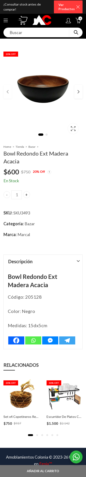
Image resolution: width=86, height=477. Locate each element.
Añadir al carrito (43, 471)
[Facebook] (16, 340)
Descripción (20, 261)
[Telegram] (67, 340)
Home (7, 146)
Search (76, 32)
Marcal (23, 234)
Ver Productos (66, 7)
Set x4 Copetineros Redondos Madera (30, 417)
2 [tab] (46, 134)
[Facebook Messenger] (50, 340)
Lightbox (73, 128)
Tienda (20, 146)
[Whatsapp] (33, 340)
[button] (30, 435)
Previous (7, 92)
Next (78, 92)
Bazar (32, 146)
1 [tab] (40, 134)
